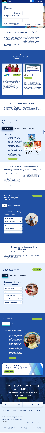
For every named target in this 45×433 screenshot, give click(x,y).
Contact (39, 4)
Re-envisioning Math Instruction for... (19, 423)
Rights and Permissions (26, 429)
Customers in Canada (26, 413)
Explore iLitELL (28, 77)
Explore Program (12, 159)
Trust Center (38, 411)
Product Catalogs (10, 413)
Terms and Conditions (39, 429)
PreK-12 (4, 1)
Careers (14, 411)
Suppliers (30, 411)
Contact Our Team (22, 399)
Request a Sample (9, 372)
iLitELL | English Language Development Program (33, 423)
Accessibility (4, 428)
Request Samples (37, 197)
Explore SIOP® (16, 74)
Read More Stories (37, 320)
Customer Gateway (6, 411)
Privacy (20, 428)
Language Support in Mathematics (7, 423)
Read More (12, 359)
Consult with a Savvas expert (9, 20)
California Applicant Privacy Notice (11, 429)
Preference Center (22, 411)
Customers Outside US (18, 413)
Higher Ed (9, 1)
